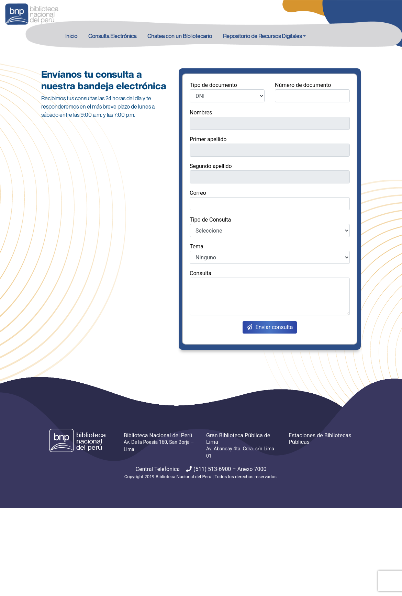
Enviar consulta (270, 327)
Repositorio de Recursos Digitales (262, 36)
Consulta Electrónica (112, 36)
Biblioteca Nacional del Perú (183, 476)
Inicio (71, 36)
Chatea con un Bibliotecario (179, 36)
